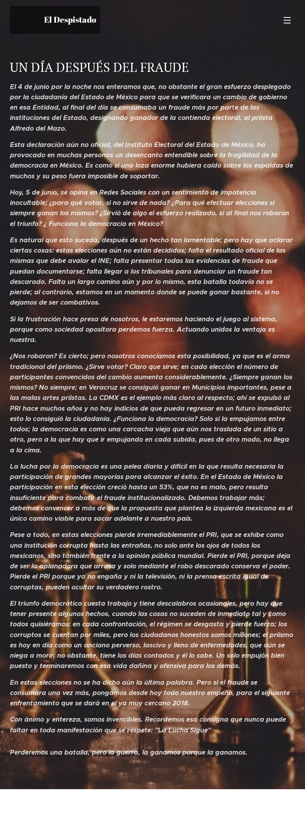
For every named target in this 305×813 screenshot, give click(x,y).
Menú (287, 20)
